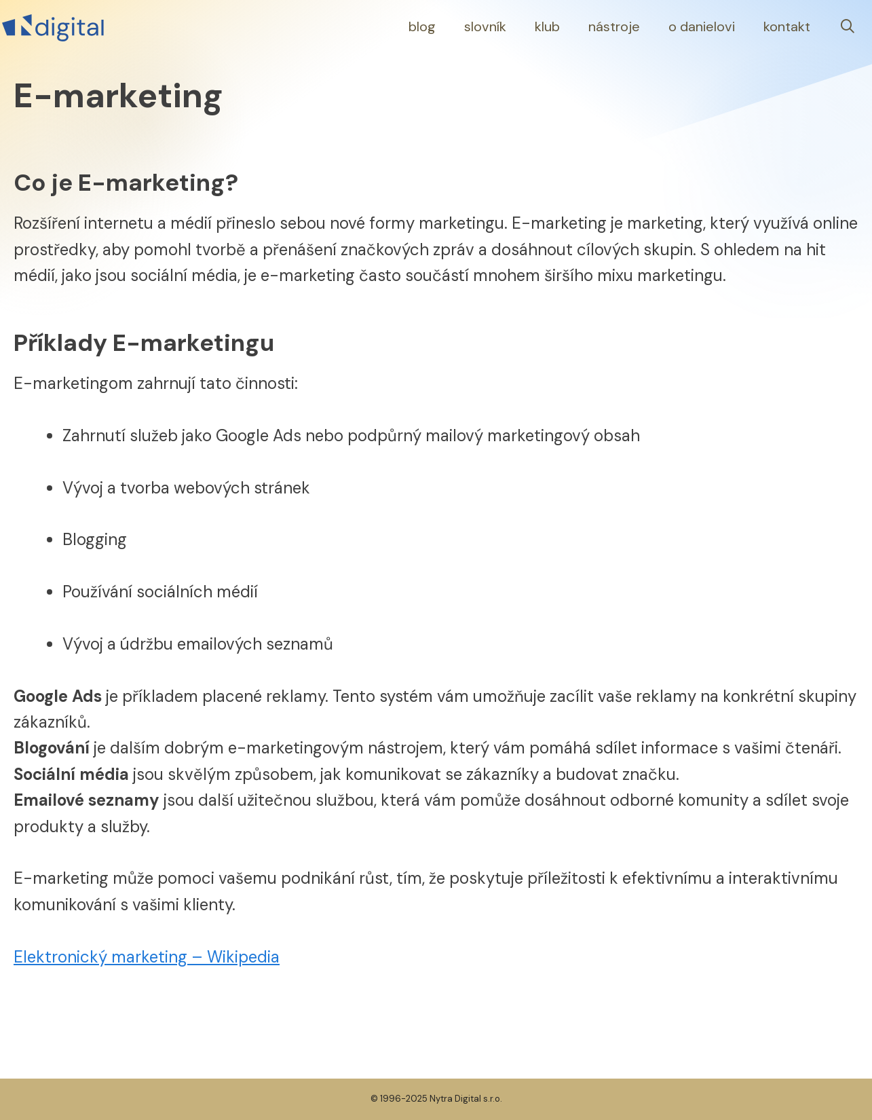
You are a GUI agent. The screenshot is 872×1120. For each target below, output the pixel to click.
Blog (422, 26)
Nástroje (614, 26)
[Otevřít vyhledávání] (847, 27)
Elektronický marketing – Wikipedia (147, 956)
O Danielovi (701, 26)
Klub (547, 26)
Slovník (485, 26)
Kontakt (786, 26)
